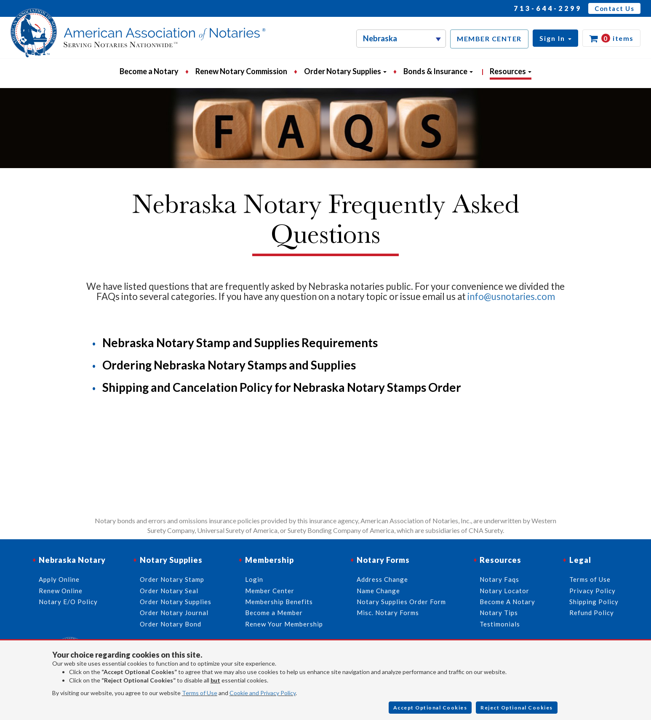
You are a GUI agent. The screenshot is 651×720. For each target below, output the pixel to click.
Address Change (382, 579)
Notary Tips (499, 612)
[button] (555, 38)
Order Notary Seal (169, 590)
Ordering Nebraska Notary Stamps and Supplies (229, 365)
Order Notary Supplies (175, 601)
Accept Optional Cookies (430, 707)
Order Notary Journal (174, 612)
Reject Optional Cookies (516, 707)
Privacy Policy (592, 590)
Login (254, 579)
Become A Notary (507, 601)
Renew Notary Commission (241, 71)
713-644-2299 (548, 8)
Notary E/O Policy (68, 601)
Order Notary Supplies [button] (345, 71)
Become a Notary (149, 71)
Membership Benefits (279, 601)
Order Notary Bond (170, 624)
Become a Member (274, 612)
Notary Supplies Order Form (401, 601)
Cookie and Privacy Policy (262, 692)
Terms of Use (199, 692)
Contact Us (614, 8)
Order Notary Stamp (172, 579)
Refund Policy (591, 612)
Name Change (378, 590)
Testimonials (500, 624)
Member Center (269, 590)
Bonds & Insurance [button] (438, 71)
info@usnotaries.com (511, 296)
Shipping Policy (594, 601)
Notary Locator (504, 590)
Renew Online (61, 590)
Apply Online (59, 579)
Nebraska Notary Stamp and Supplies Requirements (240, 342)
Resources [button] (510, 71)
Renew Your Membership (284, 624)
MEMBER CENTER (489, 39)
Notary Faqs (499, 579)
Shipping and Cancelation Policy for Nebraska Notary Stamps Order (281, 387)
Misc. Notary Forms (388, 612)
